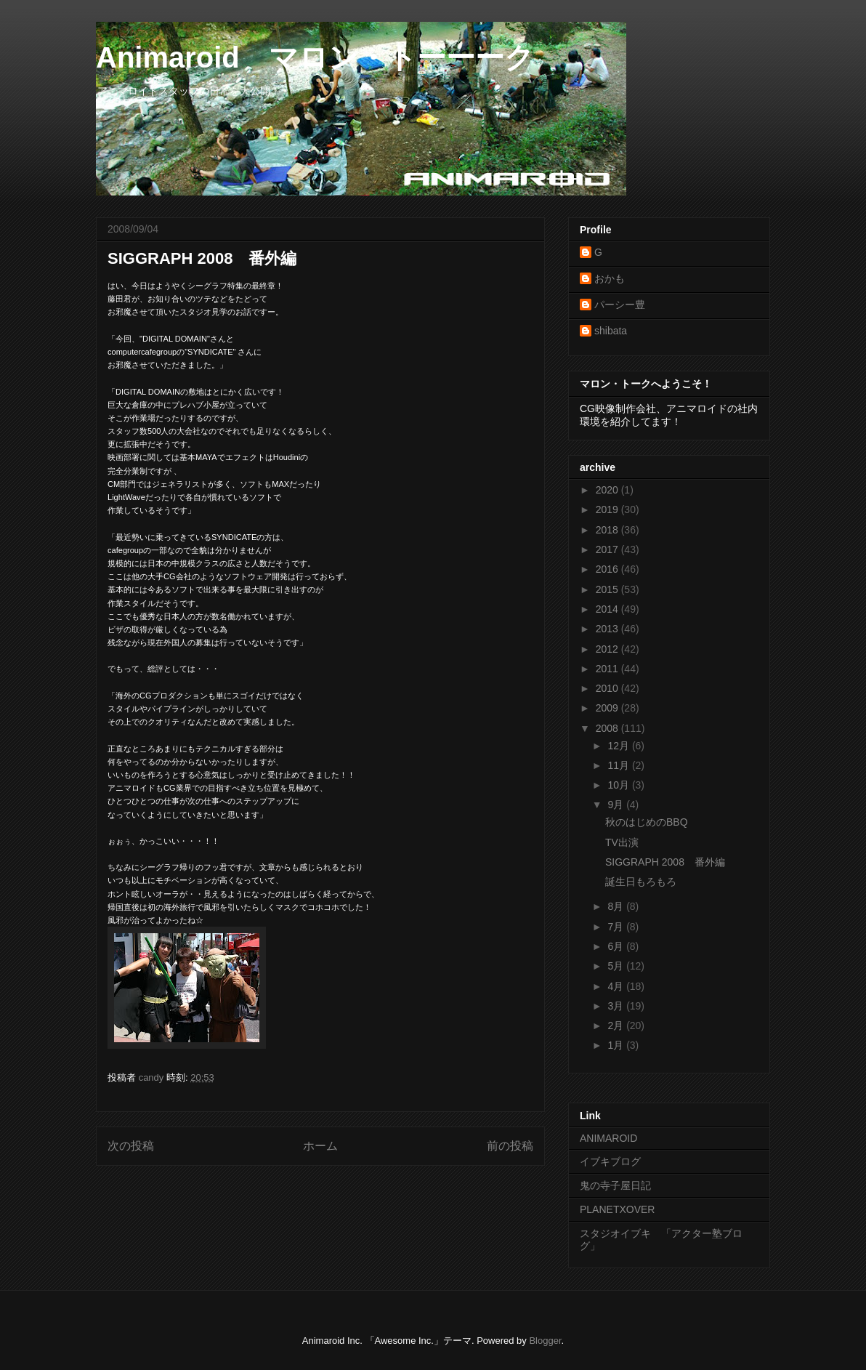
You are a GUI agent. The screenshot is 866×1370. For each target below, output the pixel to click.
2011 (608, 668)
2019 (608, 509)
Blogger (545, 1340)
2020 (608, 490)
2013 (608, 628)
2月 (616, 1025)
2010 (608, 688)
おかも (609, 278)
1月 (616, 1045)
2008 (608, 728)
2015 (608, 589)
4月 (616, 986)
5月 (616, 966)
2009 (608, 708)
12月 (619, 746)
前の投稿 (510, 1146)
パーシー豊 (619, 304)
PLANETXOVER (617, 1209)
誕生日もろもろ (640, 881)
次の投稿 (131, 1146)
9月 (616, 804)
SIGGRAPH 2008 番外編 (665, 862)
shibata (610, 331)
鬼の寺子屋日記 (615, 1185)
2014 (608, 609)
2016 (608, 569)
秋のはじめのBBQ (646, 822)
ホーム (320, 1146)
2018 (608, 530)
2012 (608, 649)
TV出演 (622, 842)
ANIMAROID (608, 1138)
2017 (608, 549)
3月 (616, 1006)
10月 (619, 785)
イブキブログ (610, 1161)
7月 (616, 926)
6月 (616, 946)
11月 (619, 765)
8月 (616, 906)
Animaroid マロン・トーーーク (315, 57)
